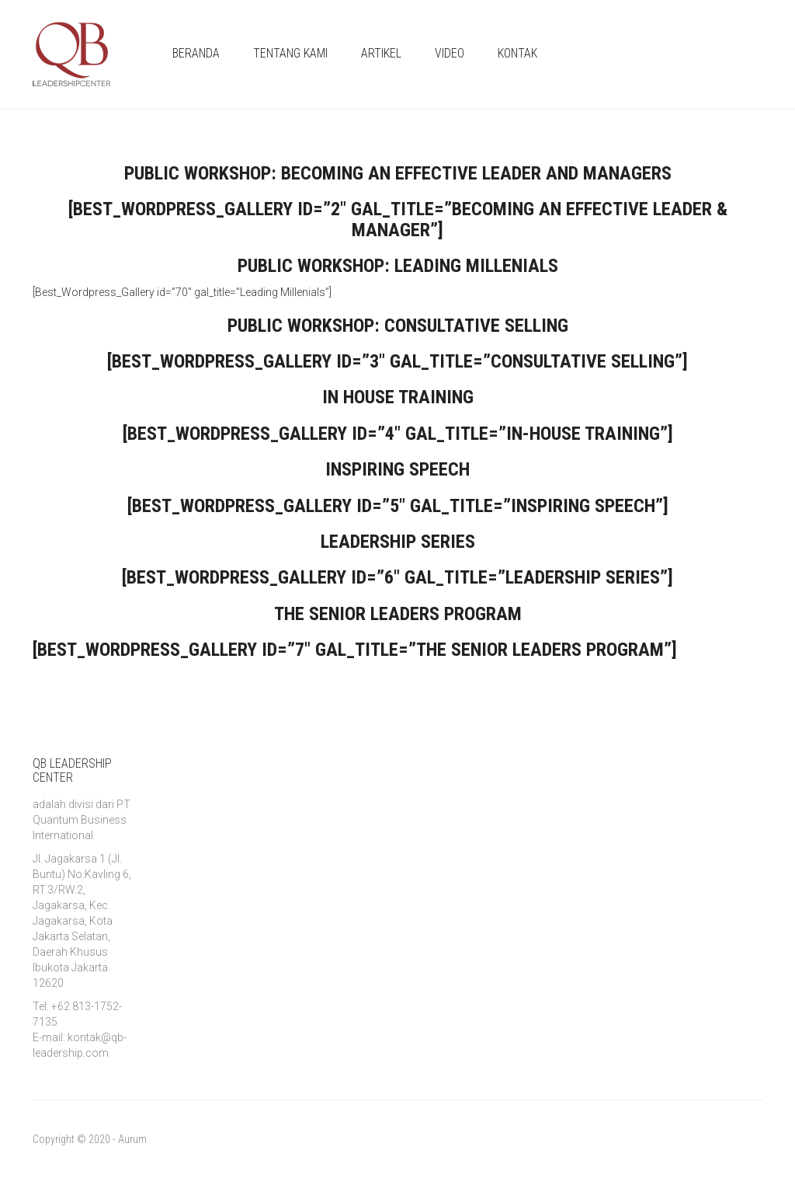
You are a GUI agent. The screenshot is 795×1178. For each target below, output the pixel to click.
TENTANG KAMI (290, 53)
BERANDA (196, 53)
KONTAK (517, 53)
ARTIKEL (381, 53)
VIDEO (449, 53)
